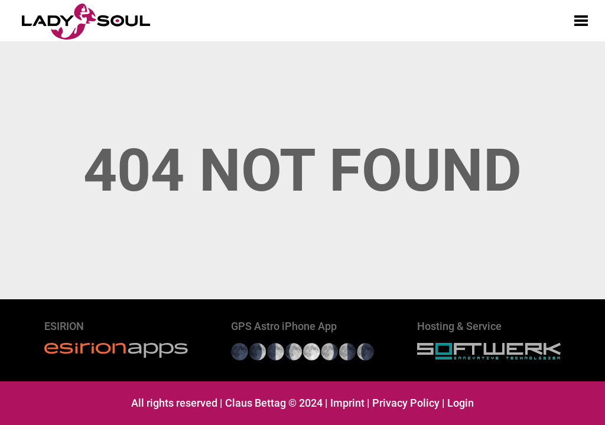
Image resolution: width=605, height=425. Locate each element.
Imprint (347, 403)
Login (460, 403)
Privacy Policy (406, 403)
